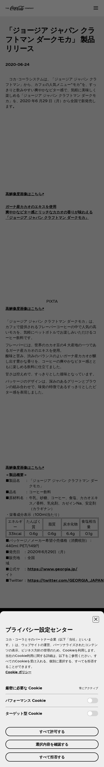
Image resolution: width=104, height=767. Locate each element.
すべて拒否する (52, 757)
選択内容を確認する (52, 744)
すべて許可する (52, 731)
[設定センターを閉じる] (96, 619)
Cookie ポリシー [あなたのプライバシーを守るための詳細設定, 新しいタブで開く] (18, 672)
